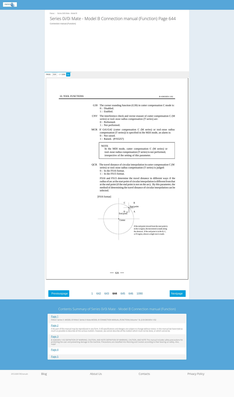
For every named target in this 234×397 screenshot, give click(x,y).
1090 (140, 293)
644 (115, 293)
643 (106, 293)
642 (98, 293)
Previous (59, 293)
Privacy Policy (195, 374)
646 (131, 293)
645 (123, 293)
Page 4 (55, 349)
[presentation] (58, 73)
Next (177, 293)
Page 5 (55, 356)
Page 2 (55, 325)
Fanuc (52, 13)
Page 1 (55, 316)
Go (68, 75)
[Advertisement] (118, 50)
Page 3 (55, 336)
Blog (44, 374)
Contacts (144, 374)
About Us (96, 374)
